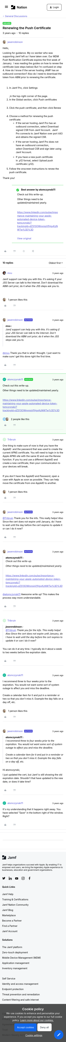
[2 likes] (16, 419)
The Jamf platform (12, 947)
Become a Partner (12, 920)
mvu (9, 273)
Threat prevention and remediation (21, 994)
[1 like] (15, 299)
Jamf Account (9, 931)
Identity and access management (20, 983)
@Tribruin (8, 518)
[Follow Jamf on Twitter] (3, 878)
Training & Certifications (15, 899)
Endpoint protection (13, 989)
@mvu (6, 353)
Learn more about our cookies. (37, 1020)
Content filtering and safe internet (20, 999)
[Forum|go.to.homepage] (19, 7)
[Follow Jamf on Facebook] (29, 878)
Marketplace (9, 915)
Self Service (8, 978)
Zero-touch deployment (15, 952)
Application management (15, 963)
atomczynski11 (15, 379)
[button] (6, 7)
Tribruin (11, 439)
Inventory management (14, 968)
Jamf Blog (7, 910)
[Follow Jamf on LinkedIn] (10, 878)
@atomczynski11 (11, 594)
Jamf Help (7, 894)
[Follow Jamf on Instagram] (23, 878)
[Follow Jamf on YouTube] (16, 878)
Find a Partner (9, 925)
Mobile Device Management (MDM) (21, 957)
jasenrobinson (15, 42)
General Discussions (16, 16)
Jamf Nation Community (15, 904)
